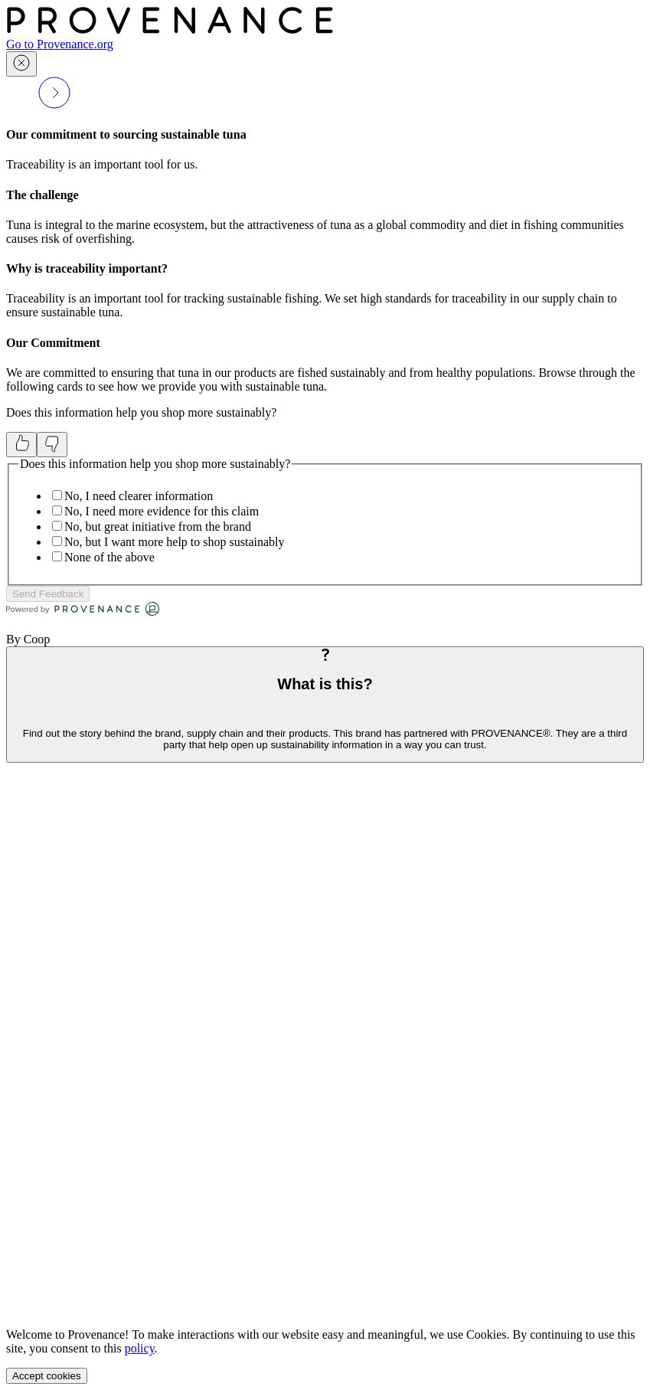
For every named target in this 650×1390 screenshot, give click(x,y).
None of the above (109, 557)
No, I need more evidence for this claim (161, 511)
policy (140, 1348)
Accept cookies (46, 1376)
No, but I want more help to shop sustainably (174, 541)
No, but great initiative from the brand (157, 526)
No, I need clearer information (138, 495)
